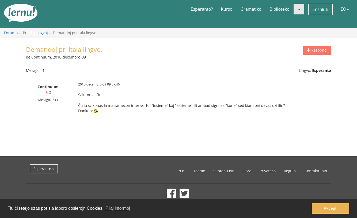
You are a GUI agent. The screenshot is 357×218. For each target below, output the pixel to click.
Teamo (199, 170)
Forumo (11, 32)
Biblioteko (279, 9)
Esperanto (43, 168)
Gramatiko (251, 9)
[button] (299, 9)
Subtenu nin (223, 170)
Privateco (268, 170)
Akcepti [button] (330, 208)
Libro (247, 170)
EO (345, 9)
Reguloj (290, 170)
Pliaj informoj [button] (117, 208)
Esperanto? (202, 9)
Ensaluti (320, 9)
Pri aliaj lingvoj (35, 32)
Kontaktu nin (316, 170)
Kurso (226, 9)
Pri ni (180, 170)
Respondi (317, 50)
